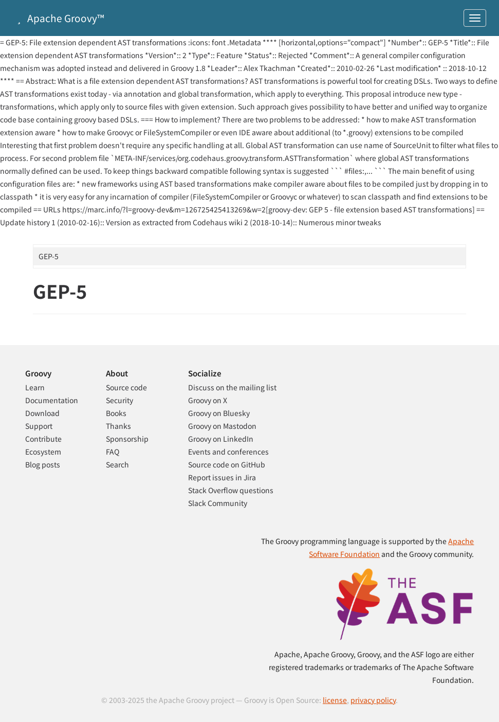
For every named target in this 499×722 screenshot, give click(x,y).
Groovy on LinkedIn (220, 439)
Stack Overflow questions (230, 490)
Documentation (51, 400)
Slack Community (217, 503)
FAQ (112, 451)
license (335, 700)
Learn (35, 387)
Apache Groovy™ (58, 18)
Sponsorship (127, 439)
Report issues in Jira (222, 477)
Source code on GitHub (226, 464)
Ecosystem (43, 451)
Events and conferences (228, 451)
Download (42, 413)
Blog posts (42, 464)
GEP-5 (49, 256)
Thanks (118, 426)
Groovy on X (207, 400)
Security (119, 400)
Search (117, 464)
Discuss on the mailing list (232, 387)
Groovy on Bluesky (219, 413)
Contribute (43, 439)
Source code (126, 387)
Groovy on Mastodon (222, 426)
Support (38, 426)
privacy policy (373, 700)
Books (116, 413)
